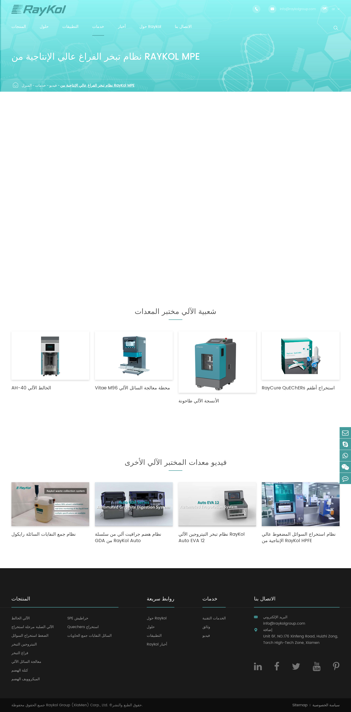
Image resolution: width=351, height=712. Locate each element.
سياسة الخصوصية (326, 705)
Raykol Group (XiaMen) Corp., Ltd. (77, 705)
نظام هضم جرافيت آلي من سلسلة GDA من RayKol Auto (128, 537)
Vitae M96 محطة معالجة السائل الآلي (132, 388)
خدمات (40, 85)
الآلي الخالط (20, 618)
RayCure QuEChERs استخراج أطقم (298, 388)
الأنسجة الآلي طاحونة (198, 401)
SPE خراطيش (77, 618)
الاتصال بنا (264, 599)
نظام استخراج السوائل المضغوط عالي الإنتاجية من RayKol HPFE (299, 537)
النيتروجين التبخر (24, 644)
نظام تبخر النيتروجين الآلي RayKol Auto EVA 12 (211, 537)
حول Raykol (157, 618)
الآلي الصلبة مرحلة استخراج (32, 627)
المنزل (27, 85)
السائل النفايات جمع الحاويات (89, 636)
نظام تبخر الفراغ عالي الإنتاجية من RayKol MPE (97, 85)
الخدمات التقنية (214, 618)
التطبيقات (154, 636)
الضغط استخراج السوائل (29, 636)
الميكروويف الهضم (25, 679)
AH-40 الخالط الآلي (31, 388)
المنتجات (20, 599)
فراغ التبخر (19, 653)
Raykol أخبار (157, 644)
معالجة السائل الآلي (26, 662)
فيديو (53, 85)
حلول (151, 627)
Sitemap (300, 705)
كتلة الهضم (19, 670)
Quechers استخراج (83, 627)
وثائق (206, 627)
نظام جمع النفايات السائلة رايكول (43, 534)
